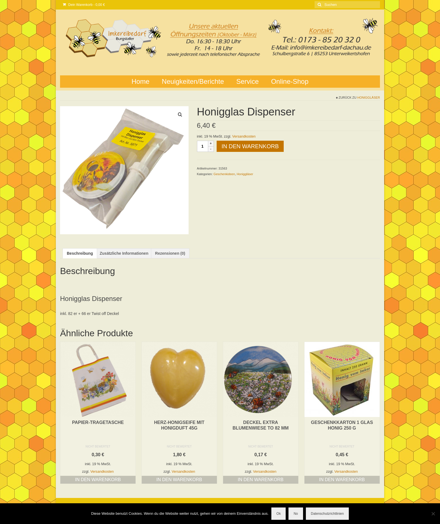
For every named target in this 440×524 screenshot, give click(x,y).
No (296, 514)
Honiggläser (368, 97)
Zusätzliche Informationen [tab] (124, 253)
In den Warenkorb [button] (98, 479)
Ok (278, 514)
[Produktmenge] (202, 146)
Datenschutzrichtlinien (327, 514)
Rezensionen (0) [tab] (170, 253)
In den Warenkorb (250, 146)
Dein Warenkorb (84, 5)
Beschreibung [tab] (80, 253)
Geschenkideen (224, 174)
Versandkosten (244, 136)
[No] (433, 513)
